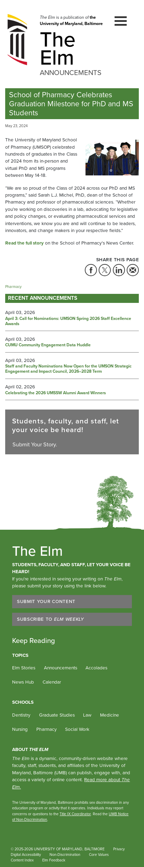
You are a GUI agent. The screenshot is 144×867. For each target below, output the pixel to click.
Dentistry (21, 714)
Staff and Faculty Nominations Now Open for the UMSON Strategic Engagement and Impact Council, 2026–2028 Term (68, 369)
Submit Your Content (46, 601)
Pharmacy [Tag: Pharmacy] (13, 286)
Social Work (77, 729)
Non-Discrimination (65, 854)
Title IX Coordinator (75, 814)
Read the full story (24, 242)
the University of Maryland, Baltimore (71, 20)
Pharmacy (46, 729)
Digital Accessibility (26, 854)
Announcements (60, 667)
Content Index (22, 860)
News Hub (23, 681)
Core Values (99, 854)
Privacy (119, 849)
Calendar (52, 681)
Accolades (96, 667)
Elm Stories (23, 667)
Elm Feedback (53, 860)
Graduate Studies (57, 714)
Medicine (109, 714)
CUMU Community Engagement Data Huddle (48, 345)
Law (87, 714)
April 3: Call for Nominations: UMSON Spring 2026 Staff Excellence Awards (68, 321)
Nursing (20, 729)
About (30, 749)
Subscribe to (50, 619)
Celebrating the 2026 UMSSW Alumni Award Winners (55, 393)
